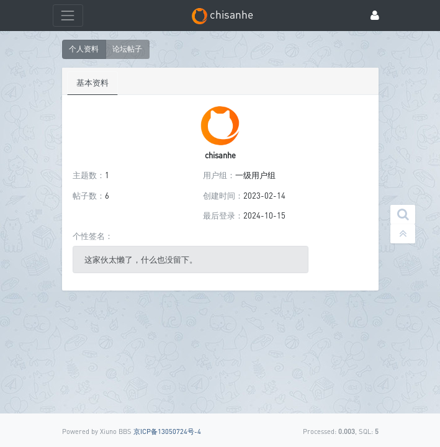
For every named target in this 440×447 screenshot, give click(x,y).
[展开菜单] (68, 15)
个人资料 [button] (84, 48)
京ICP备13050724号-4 (167, 431)
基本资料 (92, 83)
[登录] (374, 16)
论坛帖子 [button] (127, 48)
